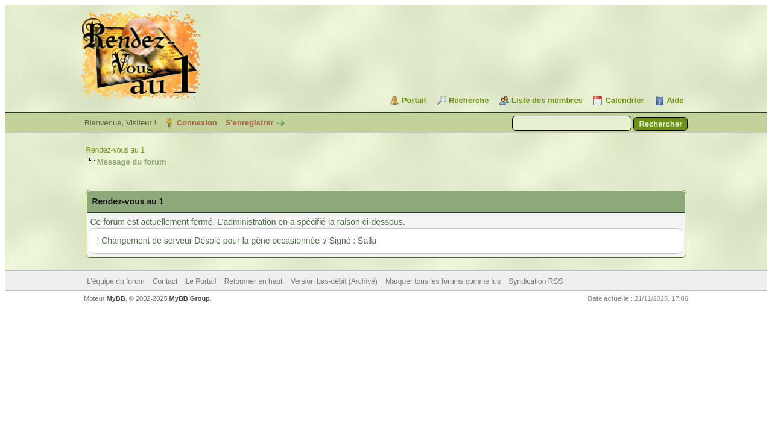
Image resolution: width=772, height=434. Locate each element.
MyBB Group (189, 298)
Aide (674, 100)
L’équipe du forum (115, 281)
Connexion (197, 122)
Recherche (469, 100)
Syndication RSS (535, 281)
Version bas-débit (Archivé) (334, 281)
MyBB (116, 298)
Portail (414, 100)
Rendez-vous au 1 (115, 150)
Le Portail (201, 281)
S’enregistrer (249, 122)
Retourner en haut (253, 281)
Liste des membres (547, 100)
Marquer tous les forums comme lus (443, 281)
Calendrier (624, 100)
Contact (165, 281)
